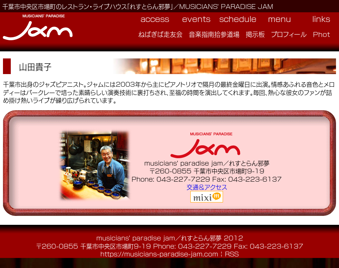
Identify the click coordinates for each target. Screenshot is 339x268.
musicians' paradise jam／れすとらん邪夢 (159, 237)
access (155, 18)
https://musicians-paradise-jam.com (159, 253)
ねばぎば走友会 (160, 34)
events (196, 18)
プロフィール (289, 34)
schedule (237, 18)
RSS (232, 253)
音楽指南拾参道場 (214, 34)
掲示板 (255, 34)
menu (279, 18)
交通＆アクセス (207, 186)
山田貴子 (35, 66)
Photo (324, 34)
